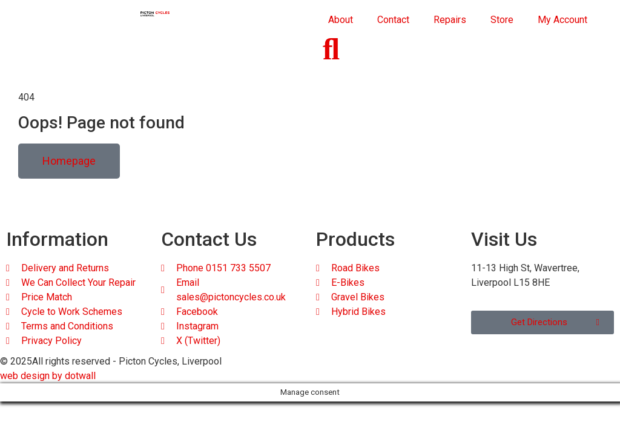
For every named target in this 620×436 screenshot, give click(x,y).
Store (501, 19)
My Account (562, 19)
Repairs (450, 19)
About (340, 19)
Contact (393, 19)
